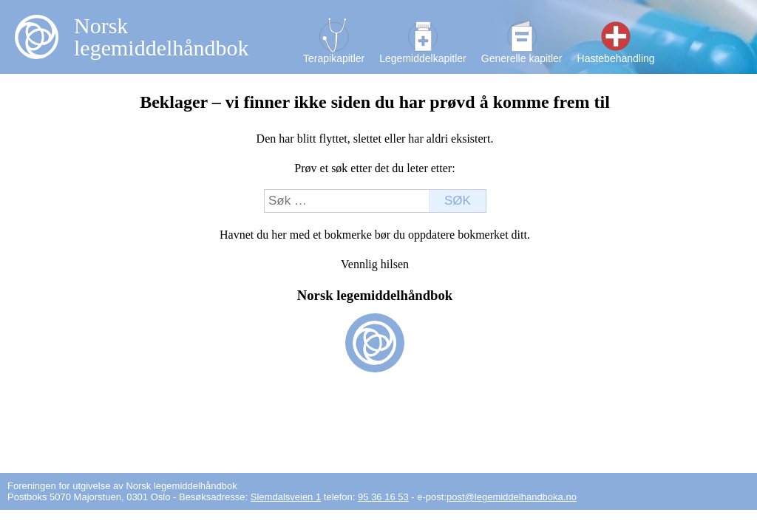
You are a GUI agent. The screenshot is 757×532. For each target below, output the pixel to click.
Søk (457, 201)
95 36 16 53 (383, 496)
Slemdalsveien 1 (286, 496)
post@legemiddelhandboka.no (512, 496)
